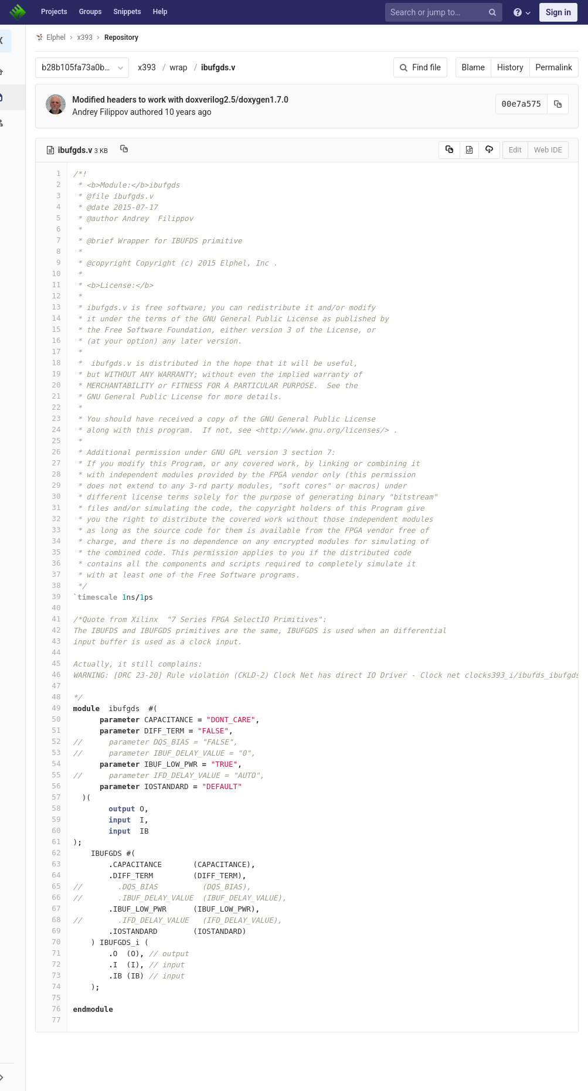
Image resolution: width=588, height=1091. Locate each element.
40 (54, 607)
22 (54, 407)
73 (54, 975)
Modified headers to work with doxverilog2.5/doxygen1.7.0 (184, 99)
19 (54, 373)
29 (54, 485)
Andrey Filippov (103, 112)
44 (54, 652)
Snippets (127, 12)
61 (54, 841)
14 (54, 318)
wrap (182, 67)
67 (54, 908)
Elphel (54, 37)
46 (54, 674)
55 (54, 774)
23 (54, 418)
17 (54, 351)
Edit (515, 149)
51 (54, 730)
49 (54, 707)
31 (54, 507)
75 (54, 997)
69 (54, 930)
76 (54, 1008)
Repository (125, 37)
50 (54, 719)
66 (54, 897)
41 (54, 618)
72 (54, 964)
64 (54, 875)
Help (160, 12)
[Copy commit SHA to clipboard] (558, 104)
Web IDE (548, 149)
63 (54, 863)
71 (54, 953)
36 (54, 563)
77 (54, 1019)
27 (54, 462)
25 (54, 440)
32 (54, 518)
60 (54, 830)
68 (54, 919)
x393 (150, 67)
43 (54, 641)
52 (54, 741)
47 (54, 685)
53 (54, 752)
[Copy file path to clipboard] (127, 150)
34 (54, 540)
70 (54, 941)
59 (54, 819)
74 (54, 986)
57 (54, 797)
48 (54, 696)
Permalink (554, 67)
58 (54, 808)
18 (54, 362)
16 (54, 340)
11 (54, 284)
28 (54, 474)
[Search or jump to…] (445, 12)
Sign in (558, 12)
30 (54, 496)
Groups (90, 12)
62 (54, 852)
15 (54, 329)
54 (54, 763)
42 (54, 630)
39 (54, 596)
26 (54, 451)
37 (54, 574)
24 (54, 429)
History (510, 67)
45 (54, 663)
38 (54, 585)
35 (54, 552)
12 (54, 295)
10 (54, 273)
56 (54, 785)
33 (54, 529)
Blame (473, 67)
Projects (54, 12)
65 (54, 886)
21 (54, 396)
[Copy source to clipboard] (449, 150)
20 (54, 384)
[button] (14, 1077)
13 (54, 307)
